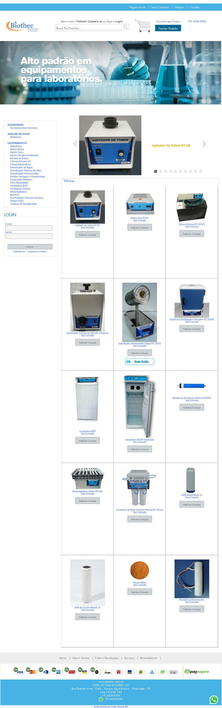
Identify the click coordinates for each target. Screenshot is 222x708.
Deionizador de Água (21, 167)
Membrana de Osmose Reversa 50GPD (192, 398)
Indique (179, 7)
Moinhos (14, 194)
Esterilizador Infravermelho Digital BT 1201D (139, 343)
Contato (194, 7)
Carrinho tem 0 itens (168, 21)
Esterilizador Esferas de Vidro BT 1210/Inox (88, 333)
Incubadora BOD (19, 185)
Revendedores (148, 658)
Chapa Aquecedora (20, 164)
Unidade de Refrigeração (23, 204)
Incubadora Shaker (20, 188)
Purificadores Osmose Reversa (26, 197)
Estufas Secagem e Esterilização (27, 176)
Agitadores (16, 146)
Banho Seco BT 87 (140, 218)
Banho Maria (17, 149)
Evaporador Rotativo (21, 179)
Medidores (15, 137)
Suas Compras (160, 7)
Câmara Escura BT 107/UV (192, 224)
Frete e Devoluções (106, 658)
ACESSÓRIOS (15, 125)
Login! (119, 21)
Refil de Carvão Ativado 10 (87, 607)
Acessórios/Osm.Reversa (23, 128)
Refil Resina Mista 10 (191, 495)
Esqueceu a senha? (37, 251)
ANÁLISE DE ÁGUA (19, 134)
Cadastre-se (95, 21)
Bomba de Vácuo (19, 158)
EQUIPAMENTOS (17, 143)
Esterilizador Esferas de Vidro (26, 170)
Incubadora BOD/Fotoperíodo (140, 440)
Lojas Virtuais (118, 707)
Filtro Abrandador (19, 182)
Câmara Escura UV (20, 161)
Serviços (129, 658)
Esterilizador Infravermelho (24, 173)
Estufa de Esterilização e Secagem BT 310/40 (192, 319)
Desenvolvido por (102, 707)
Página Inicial (137, 7)
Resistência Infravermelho (191, 600)
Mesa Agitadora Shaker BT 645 (87, 491)
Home (63, 658)
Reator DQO (16, 201)
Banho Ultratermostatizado (24, 155)
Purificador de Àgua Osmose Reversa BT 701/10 (139, 510)
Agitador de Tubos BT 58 (171, 145)
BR (126, 707)
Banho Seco (16, 152)
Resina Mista (139, 582)
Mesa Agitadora (18, 191)
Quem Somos (80, 658)
